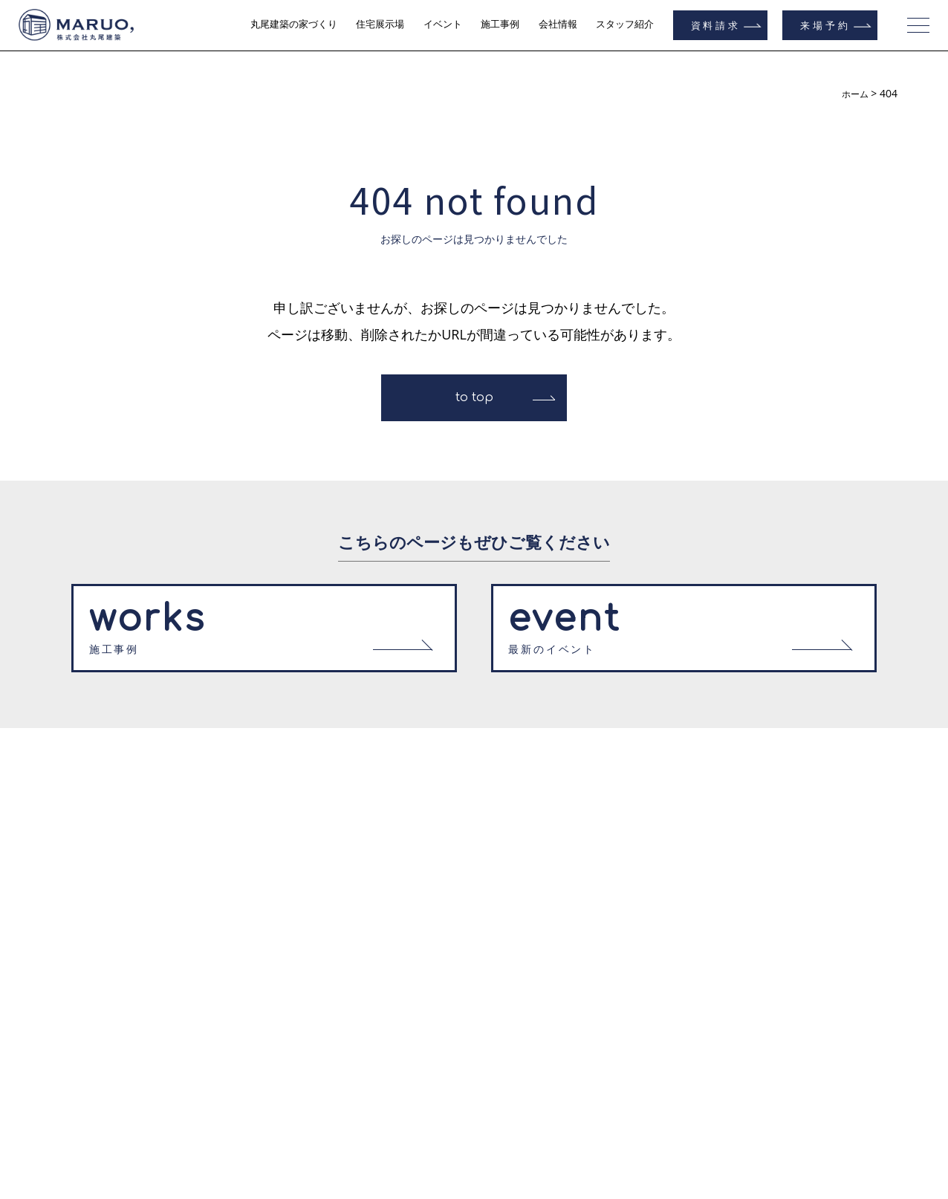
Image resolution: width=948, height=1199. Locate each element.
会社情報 (558, 24)
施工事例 (500, 24)
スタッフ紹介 (625, 24)
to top (474, 397)
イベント (442, 24)
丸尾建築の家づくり (293, 24)
